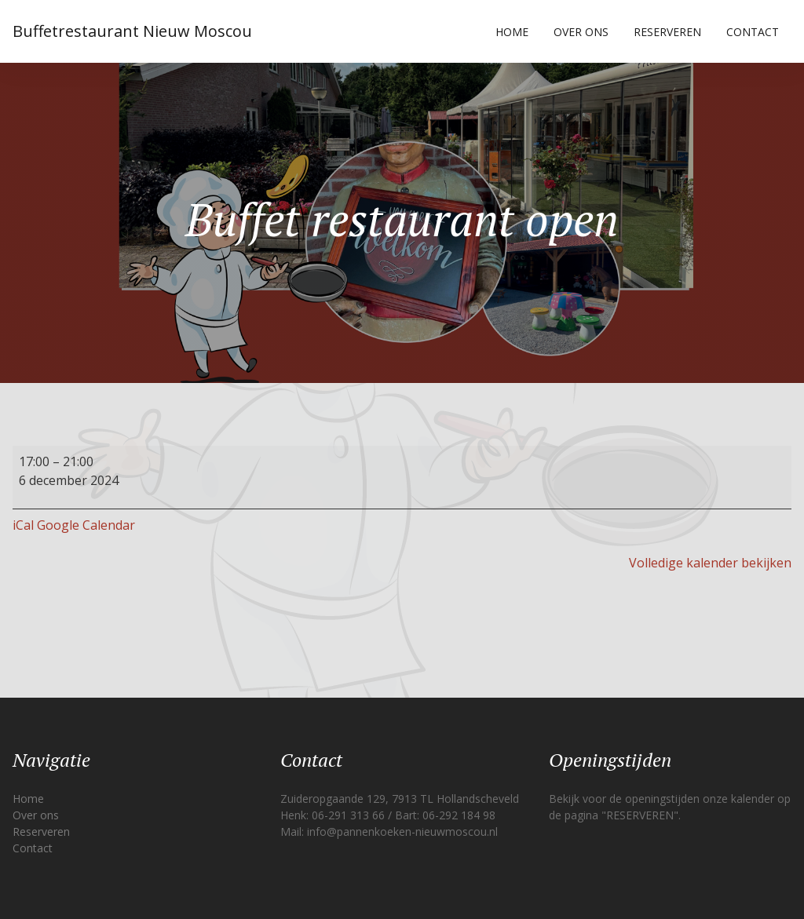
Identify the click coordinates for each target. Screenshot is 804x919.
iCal (23, 525)
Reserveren (667, 31)
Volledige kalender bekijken (710, 562)
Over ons (581, 31)
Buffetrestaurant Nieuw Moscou (132, 31)
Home (511, 31)
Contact (752, 31)
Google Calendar (86, 525)
